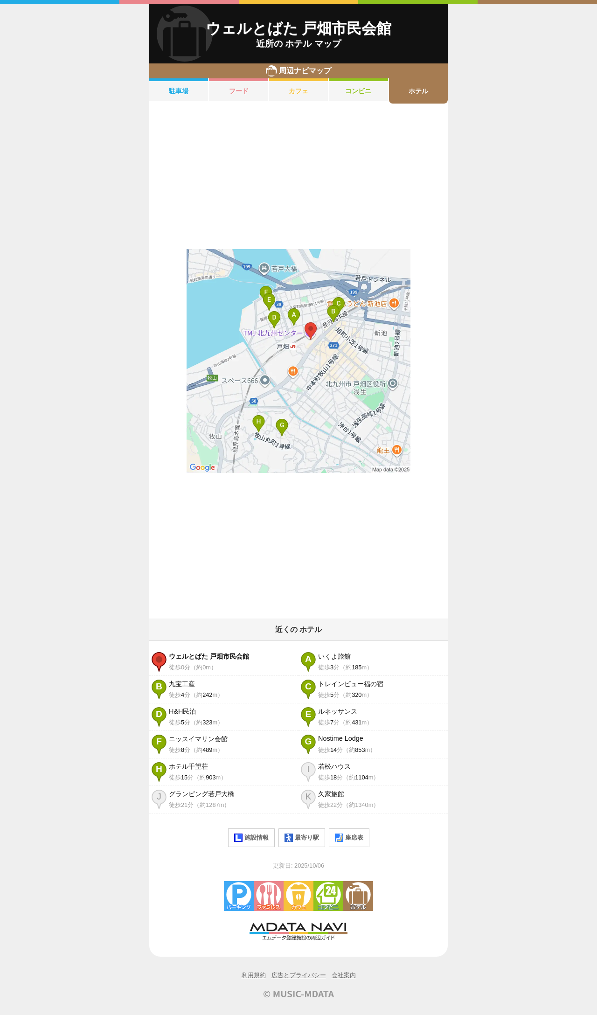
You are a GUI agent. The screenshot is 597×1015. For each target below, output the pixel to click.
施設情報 (251, 838)
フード (239, 91)
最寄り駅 (302, 838)
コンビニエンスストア (328, 896)
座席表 (349, 838)
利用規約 (254, 975)
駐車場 (178, 91)
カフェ (298, 91)
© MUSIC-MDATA (298, 993)
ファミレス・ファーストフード (269, 896)
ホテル (418, 91)
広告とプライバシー (298, 975)
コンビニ (358, 91)
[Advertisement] (298, 176)
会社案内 (344, 975)
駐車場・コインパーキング (239, 896)
